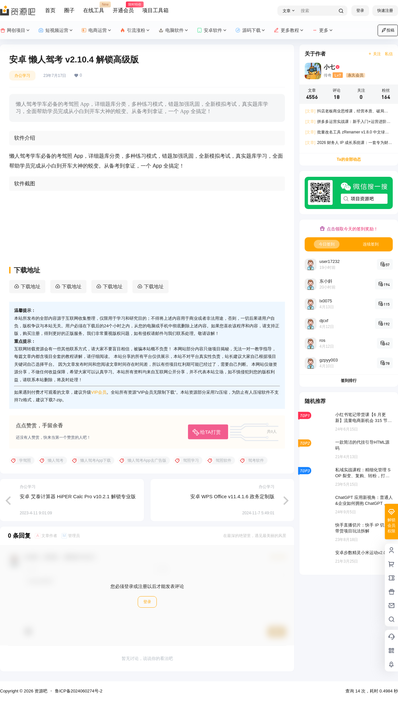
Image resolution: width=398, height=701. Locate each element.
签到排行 (349, 380)
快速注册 (385, 10)
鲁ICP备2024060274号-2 (79, 691)
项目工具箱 (155, 10)
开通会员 (123, 7)
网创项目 (15, 30)
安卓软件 (212, 30)
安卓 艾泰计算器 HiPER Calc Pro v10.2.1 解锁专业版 (78, 496)
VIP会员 (98, 392)
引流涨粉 (135, 30)
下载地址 (30, 286)
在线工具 (93, 7)
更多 (323, 30)
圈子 (69, 10)
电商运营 (97, 30)
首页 (50, 10)
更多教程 (289, 30)
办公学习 (22, 75)
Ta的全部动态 (349, 159)
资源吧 (40, 691)
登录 (360, 10)
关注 (374, 54)
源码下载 (250, 30)
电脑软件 (173, 30)
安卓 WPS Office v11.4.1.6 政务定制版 (232, 496)
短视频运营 (56, 30)
